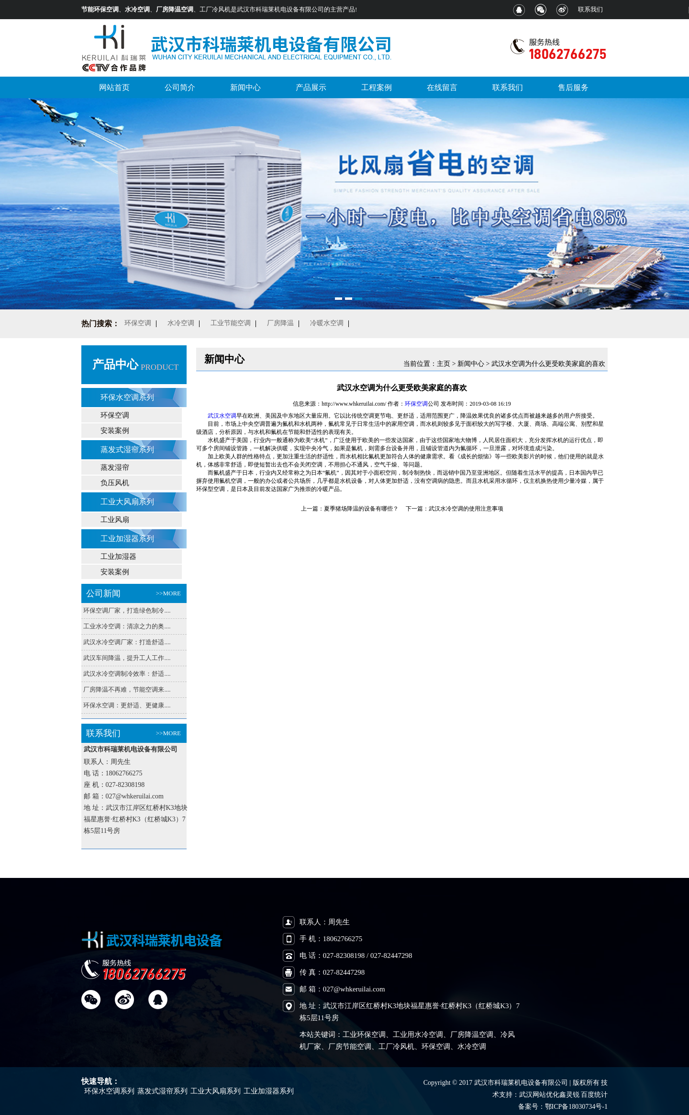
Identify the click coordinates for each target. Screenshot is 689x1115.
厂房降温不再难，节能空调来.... (126, 689)
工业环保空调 (364, 1034)
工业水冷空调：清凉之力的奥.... (126, 626)
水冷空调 (471, 1046)
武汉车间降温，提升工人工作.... (126, 657)
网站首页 (114, 87)
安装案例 (114, 430)
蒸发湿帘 (114, 467)
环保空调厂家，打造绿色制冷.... (126, 610)
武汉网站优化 (539, 1094)
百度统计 (594, 1094)
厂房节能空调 (349, 1046)
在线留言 (442, 87)
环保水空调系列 (127, 397)
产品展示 (311, 87)
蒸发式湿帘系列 (127, 449)
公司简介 (180, 87)
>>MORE (168, 593)
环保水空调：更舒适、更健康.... (126, 705)
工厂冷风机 (396, 1046)
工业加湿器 (118, 556)
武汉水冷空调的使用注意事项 (466, 508)
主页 (443, 363)
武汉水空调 (222, 415)
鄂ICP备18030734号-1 (576, 1106)
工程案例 (376, 87)
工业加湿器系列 (127, 539)
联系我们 (590, 9)
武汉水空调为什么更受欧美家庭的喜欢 (548, 363)
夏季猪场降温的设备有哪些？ (361, 508)
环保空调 (114, 415)
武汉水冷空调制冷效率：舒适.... (126, 673)
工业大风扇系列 (127, 502)
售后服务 (573, 87)
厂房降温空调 (471, 1034)
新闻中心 (245, 87)
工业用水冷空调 (418, 1034)
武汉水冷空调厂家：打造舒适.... (126, 642)
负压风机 (114, 483)
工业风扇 (114, 519)
